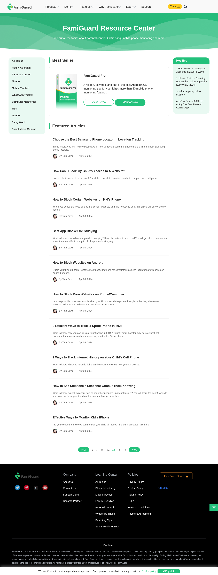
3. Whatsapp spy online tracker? (188, 93)
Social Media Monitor (24, 129)
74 (124, 449)
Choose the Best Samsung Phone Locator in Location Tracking (98, 139)
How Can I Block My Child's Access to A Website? (89, 171)
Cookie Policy (135, 488)
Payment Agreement (139, 513)
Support (150, 6)
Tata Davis (67, 155)
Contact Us (69, 488)
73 (118, 449)
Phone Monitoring (105, 488)
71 (108, 449)
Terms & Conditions (139, 507)
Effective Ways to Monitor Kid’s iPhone (81, 417)
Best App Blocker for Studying (75, 231)
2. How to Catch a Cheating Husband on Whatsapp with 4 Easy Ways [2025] (191, 81)
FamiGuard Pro (94, 75)
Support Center (71, 494)
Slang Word (18, 122)
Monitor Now (130, 102)
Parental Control (21, 74)
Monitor (16, 81)
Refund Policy (136, 494)
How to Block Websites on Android (78, 262)
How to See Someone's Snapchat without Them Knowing (94, 386)
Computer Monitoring (24, 101)
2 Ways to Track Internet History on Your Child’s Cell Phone (96, 357)
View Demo (99, 102)
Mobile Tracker (20, 88)
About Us (68, 481)
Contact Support (215, 507)
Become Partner (72, 500)
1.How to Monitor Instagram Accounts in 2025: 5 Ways (191, 70)
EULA (131, 500)
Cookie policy (149, 571)
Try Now (179, 6)
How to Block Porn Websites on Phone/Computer (88, 294)
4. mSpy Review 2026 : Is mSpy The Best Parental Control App (189, 104)
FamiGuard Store (176, 476)
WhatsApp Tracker (22, 95)
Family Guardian (21, 67)
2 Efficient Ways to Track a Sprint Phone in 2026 (87, 326)
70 (102, 449)
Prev (83, 449)
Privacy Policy (136, 481)
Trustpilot (162, 487)
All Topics (17, 61)
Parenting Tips (103, 520)
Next (134, 449)
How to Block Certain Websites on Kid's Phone (87, 199)
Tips (14, 108)
